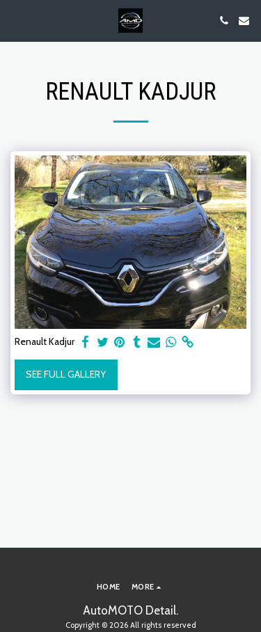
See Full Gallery (66, 374)
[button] (15, 20)
